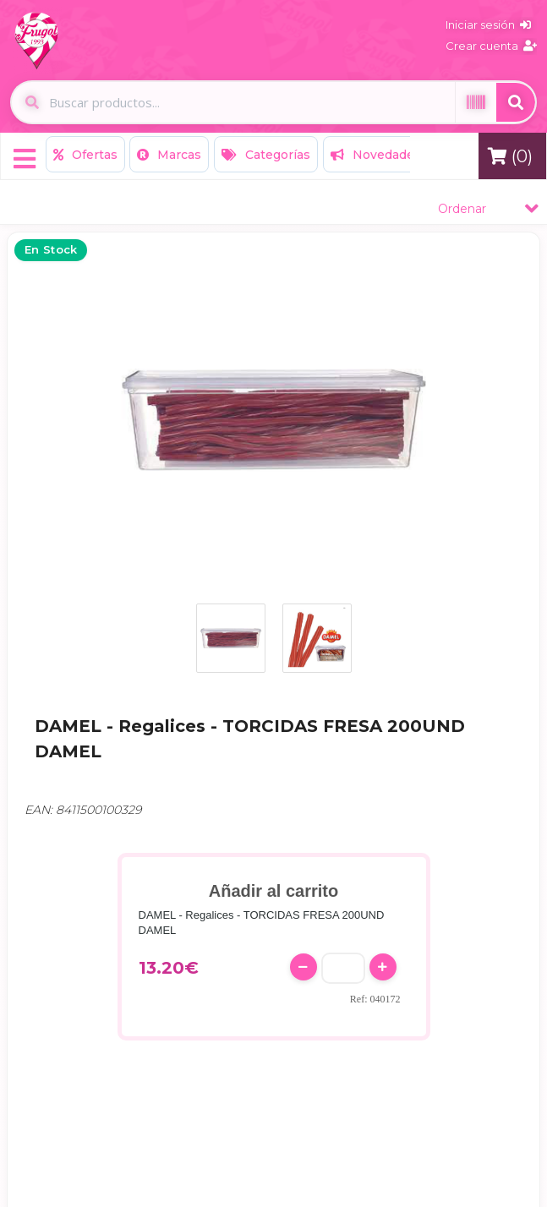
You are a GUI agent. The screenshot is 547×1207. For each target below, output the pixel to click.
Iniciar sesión (488, 24)
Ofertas (85, 154)
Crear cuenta (491, 45)
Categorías (266, 154)
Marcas (169, 154)
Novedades (376, 154)
